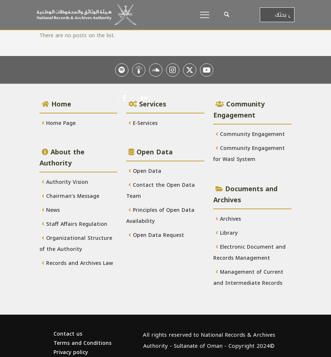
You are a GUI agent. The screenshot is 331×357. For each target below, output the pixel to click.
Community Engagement (250, 134)
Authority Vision (65, 182)
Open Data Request (156, 235)
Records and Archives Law (77, 263)
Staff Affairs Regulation (74, 224)
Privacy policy (71, 352)
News (51, 210)
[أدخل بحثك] (277, 14)
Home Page (59, 123)
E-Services (143, 123)
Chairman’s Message (70, 196)
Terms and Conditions (82, 343)
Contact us (68, 334)
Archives (228, 219)
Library (227, 233)
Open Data (144, 171)
